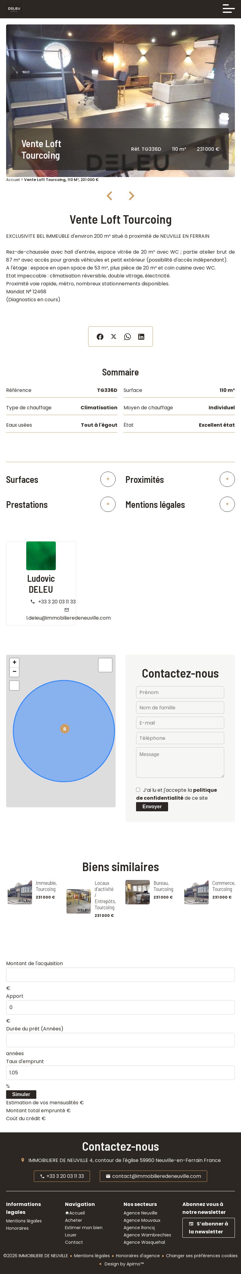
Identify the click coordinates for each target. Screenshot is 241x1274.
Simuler (21, 1094)
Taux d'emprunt (25, 1061)
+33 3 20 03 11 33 (57, 601)
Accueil (13, 180)
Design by (123, 1264)
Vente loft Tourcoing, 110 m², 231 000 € (61, 179)
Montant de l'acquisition (34, 963)
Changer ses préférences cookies (202, 1256)
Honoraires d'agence (138, 1256)
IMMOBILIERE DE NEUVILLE (58, 1160)
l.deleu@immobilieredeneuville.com (68, 617)
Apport (14, 996)
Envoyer (152, 806)
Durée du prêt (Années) (34, 1028)
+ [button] (14, 663)
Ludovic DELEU (41, 584)
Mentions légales (92, 1256)
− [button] (14, 672)
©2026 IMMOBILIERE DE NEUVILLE (35, 1256)
